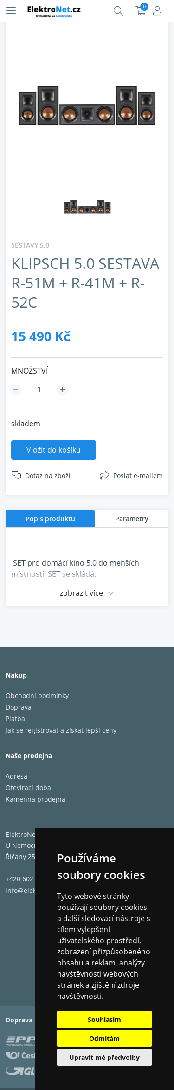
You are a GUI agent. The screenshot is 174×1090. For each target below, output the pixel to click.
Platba (15, 718)
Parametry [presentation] (131, 518)
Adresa (16, 776)
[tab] (50, 518)
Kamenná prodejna (35, 799)
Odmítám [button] (104, 1038)
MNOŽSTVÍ (29, 371)
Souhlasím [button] (104, 1019)
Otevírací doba (28, 787)
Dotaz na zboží (48, 475)
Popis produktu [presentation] (50, 518)
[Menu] (11, 11)
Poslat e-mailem (138, 475)
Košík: (141, 11)
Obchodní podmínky (37, 695)
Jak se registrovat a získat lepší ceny (61, 730)
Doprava (19, 707)
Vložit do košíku (53, 450)
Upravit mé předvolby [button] (104, 1057)
